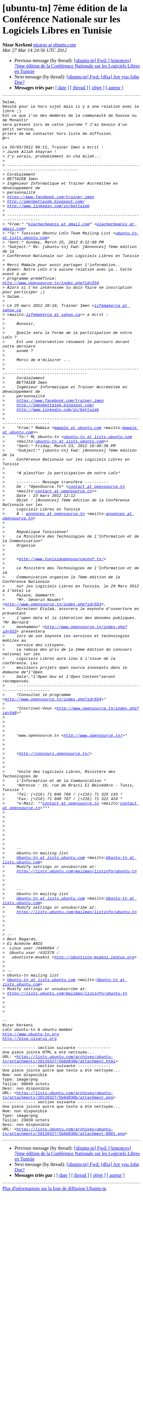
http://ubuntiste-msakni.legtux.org (94, 1129)
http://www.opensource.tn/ (93, 863)
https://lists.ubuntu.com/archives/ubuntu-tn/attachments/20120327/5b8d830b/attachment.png (57, 1294)
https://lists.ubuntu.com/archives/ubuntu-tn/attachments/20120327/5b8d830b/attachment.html (58, 1251)
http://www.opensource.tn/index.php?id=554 (50, 319)
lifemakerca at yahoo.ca (53, 358)
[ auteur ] (114, 87)
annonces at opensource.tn (55, 596)
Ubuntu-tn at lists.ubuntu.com (51, 1009)
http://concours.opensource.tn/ (54, 884)
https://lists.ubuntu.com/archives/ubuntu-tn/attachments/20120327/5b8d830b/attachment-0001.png (63, 1338)
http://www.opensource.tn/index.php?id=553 (53, 705)
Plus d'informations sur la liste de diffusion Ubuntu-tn (54, 1395)
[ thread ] (79, 87)
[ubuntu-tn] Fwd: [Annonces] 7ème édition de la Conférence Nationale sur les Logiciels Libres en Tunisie (77, 66)
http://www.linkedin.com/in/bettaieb (48, 227)
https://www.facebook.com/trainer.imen (50, 216)
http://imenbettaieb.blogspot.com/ (46, 222)
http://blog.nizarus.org (29, 1226)
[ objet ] (96, 87)
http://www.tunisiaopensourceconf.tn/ (61, 651)
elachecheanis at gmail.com (59, 249)
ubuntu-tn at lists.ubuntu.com (98, 504)
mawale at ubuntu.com (77, 493)
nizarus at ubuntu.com (54, 44)
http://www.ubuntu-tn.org (30, 1221)
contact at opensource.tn (96, 564)
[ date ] (62, 87)
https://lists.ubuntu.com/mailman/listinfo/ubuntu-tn (77, 1025)
